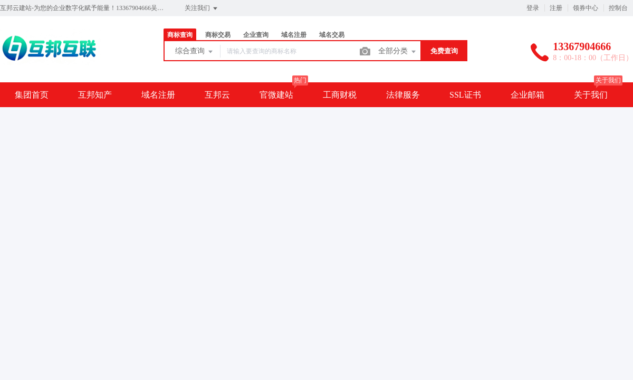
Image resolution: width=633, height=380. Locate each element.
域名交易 (331, 35)
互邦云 (217, 94)
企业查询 (255, 35)
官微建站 (276, 94)
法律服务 (403, 94)
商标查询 (180, 35)
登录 (532, 8)
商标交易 (218, 35)
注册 (556, 8)
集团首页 (32, 94)
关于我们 (591, 94)
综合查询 (194, 51)
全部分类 (397, 51)
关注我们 (202, 8)
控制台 (618, 8)
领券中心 (585, 8)
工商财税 (340, 94)
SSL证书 (465, 94)
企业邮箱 (527, 94)
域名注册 (293, 35)
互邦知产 (95, 94)
